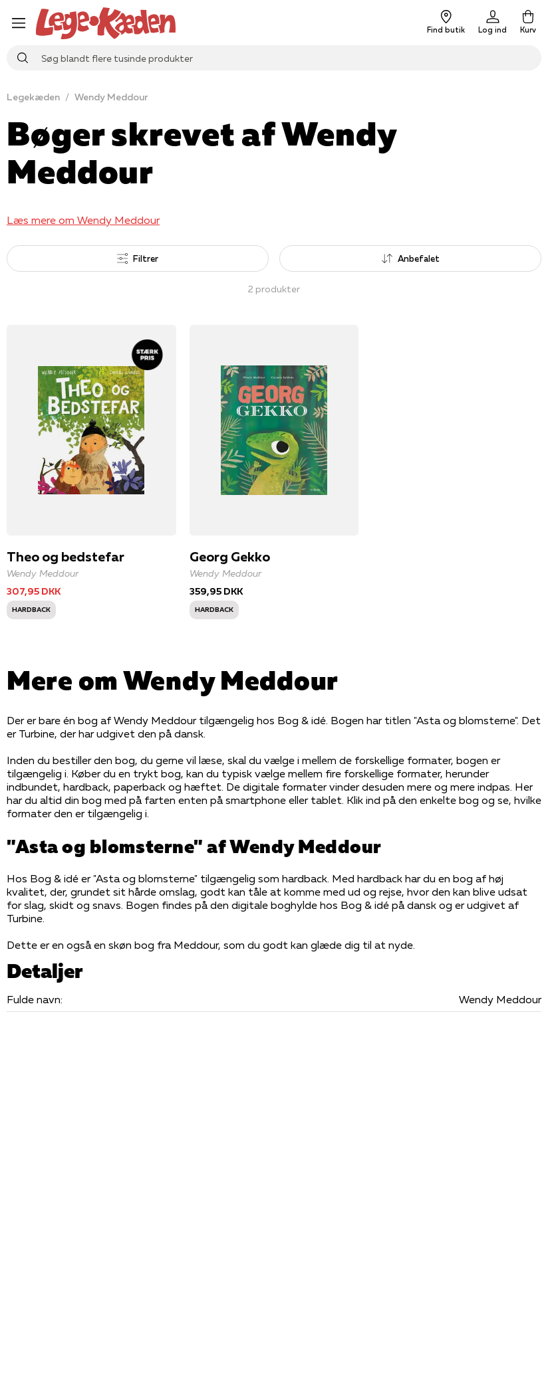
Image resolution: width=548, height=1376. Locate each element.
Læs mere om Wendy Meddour (83, 220)
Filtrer (137, 258)
